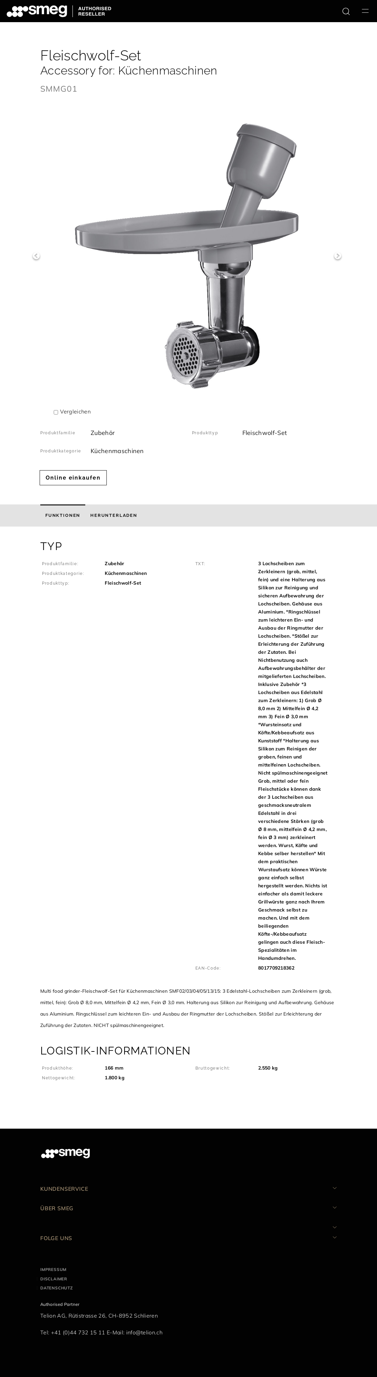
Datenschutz (56, 1287)
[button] (188, 785)
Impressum (53, 1269)
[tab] (62, 515)
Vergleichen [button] (75, 411)
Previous (36, 256)
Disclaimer (53, 1278)
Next (337, 256)
